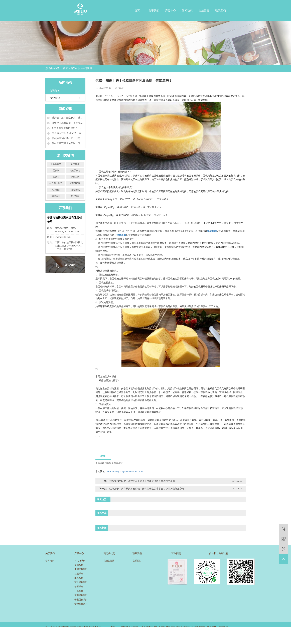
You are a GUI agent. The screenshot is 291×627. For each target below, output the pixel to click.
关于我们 (154, 10)
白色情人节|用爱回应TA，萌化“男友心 (67, 133)
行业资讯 (55, 97)
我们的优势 (108, 560)
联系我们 (220, 10)
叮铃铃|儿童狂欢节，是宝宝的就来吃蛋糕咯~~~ (67, 123)
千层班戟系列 (80, 569)
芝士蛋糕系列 (80, 582)
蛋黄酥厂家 (75, 183)
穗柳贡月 (56, 196)
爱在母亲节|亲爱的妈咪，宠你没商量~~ (67, 143)
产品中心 (170, 10)
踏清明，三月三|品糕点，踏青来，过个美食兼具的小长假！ (67, 117)
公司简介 (49, 560)
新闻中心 (75, 68)
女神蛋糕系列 (80, 604)
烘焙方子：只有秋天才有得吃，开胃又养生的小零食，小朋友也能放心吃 (146, 488)
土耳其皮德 (56, 164)
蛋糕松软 (118, 463)
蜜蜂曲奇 (75, 177)
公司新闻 (87, 68)
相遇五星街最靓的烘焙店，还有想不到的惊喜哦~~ (67, 128)
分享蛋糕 (78, 591)
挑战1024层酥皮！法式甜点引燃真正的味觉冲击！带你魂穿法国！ (143, 481)
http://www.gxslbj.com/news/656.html (125, 471)
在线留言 (204, 10)
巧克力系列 (79, 560)
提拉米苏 (75, 164)
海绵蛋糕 (75, 196)
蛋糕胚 (56, 170)
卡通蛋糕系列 (80, 599)
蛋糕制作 (109, 463)
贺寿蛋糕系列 (80, 595)
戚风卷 (56, 177)
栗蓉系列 (78, 565)
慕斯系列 (78, 586)
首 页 (65, 68)
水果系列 (78, 578)
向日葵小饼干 (55, 183)
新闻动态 (187, 10)
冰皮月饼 (56, 190)
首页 (137, 10)
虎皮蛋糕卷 (75, 170)
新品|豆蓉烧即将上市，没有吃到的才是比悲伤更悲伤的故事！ (67, 138)
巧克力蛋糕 (75, 190)
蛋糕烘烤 (99, 463)
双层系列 (78, 573)
